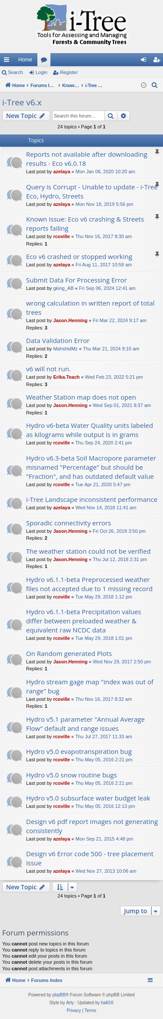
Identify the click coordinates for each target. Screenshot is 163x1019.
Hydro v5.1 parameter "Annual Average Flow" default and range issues (85, 724)
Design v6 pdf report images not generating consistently (92, 826)
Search (15, 72)
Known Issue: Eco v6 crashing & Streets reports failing (85, 223)
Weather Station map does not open (81, 397)
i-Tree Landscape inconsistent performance (91, 499)
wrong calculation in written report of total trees (90, 307)
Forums (45, 61)
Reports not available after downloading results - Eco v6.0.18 (86, 159)
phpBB (59, 994)
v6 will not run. (48, 368)
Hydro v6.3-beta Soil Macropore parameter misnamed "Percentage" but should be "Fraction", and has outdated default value (91, 467)
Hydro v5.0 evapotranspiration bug (79, 751)
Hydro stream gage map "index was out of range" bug (89, 686)
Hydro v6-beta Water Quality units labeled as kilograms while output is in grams (89, 430)
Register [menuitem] (158, 61)
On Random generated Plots (69, 653)
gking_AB (63, 288)
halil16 (107, 1002)
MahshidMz (65, 348)
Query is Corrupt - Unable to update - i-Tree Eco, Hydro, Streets (92, 191)
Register (69, 72)
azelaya (61, 171)
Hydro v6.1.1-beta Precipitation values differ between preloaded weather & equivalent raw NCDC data (83, 620)
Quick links (8, 61)
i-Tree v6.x (22, 102)
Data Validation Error (58, 340)
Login (41, 72)
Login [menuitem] (145, 61)
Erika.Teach (66, 377)
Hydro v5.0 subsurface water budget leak (88, 798)
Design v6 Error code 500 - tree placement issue (89, 858)
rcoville (61, 236)
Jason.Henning (70, 320)
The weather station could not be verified (88, 551)
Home (25, 60)
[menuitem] (155, 85)
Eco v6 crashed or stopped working (79, 256)
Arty (70, 1002)
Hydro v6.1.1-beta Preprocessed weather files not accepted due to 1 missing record (89, 584)
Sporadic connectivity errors (68, 522)
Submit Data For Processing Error (76, 280)
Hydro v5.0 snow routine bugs (71, 774)
